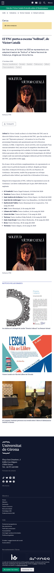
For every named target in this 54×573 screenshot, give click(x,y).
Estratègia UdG (7, 511)
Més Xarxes (5, 485)
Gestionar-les (27, 569)
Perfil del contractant (8, 528)
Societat (22, 64)
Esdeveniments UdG (8, 513)
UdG (4, 13)
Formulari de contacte (9, 470)
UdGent (47, 64)
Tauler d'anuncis (7, 506)
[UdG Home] (3, 3)
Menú (50, 3)
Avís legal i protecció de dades (11, 533)
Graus (4, 500)
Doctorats (5, 504)
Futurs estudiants (8, 67)
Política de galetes (8, 535)
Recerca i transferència (10, 64)
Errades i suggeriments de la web (12, 540)
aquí (23, 158)
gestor (35, 563)
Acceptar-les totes (11, 569)
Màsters (4, 502)
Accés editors (6, 542)
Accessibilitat (6, 531)
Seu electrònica (7, 526)
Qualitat (29, 64)
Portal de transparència (9, 524)
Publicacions (38, 64)
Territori (18, 67)
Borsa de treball (7, 508)
